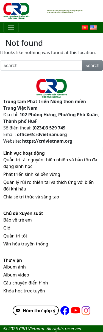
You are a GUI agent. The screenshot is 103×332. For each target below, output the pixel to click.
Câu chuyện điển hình (25, 283)
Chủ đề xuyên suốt (23, 213)
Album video (16, 275)
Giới (7, 228)
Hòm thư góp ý (34, 310)
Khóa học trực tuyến (24, 291)
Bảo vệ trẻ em (17, 220)
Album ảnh (14, 267)
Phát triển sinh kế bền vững (31, 174)
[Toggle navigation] (11, 27)
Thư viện (12, 260)
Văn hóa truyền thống (25, 244)
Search (92, 65)
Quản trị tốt (15, 236)
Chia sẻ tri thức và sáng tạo (31, 197)
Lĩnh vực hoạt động (24, 153)
